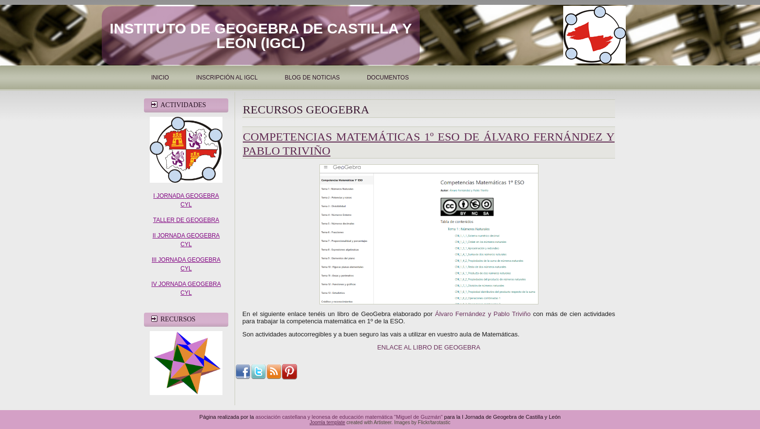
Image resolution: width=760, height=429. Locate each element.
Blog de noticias (312, 77)
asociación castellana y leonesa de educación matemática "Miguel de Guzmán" (349, 417)
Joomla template (327, 422)
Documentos (388, 77)
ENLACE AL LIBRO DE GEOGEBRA (428, 347)
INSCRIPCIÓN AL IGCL (227, 77)
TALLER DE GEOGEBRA (186, 220)
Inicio (160, 77)
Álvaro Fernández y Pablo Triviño (483, 314)
